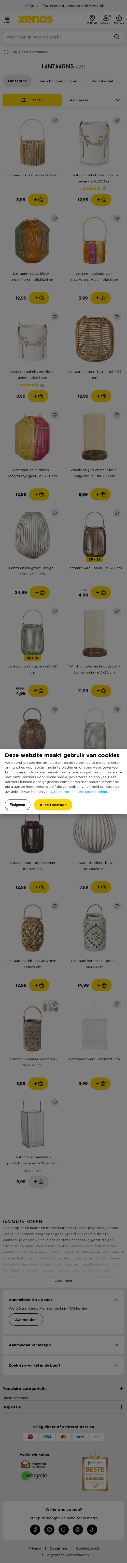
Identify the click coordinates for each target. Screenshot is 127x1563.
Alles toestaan (53, 804)
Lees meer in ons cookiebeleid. (81, 791)
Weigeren (17, 805)
